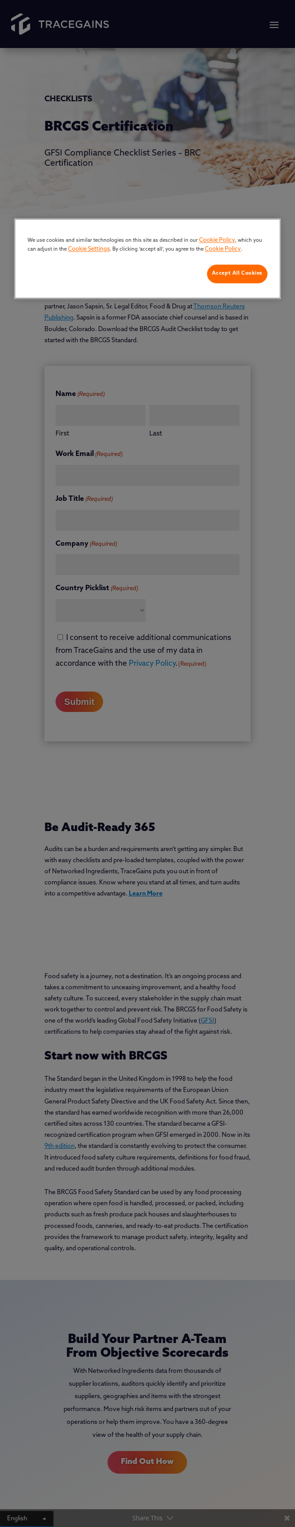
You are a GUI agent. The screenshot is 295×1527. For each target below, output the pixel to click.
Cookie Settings (89, 249)
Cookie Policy (217, 241)
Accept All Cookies (237, 273)
